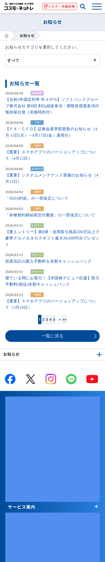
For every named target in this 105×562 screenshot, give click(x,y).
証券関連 (17, 468)
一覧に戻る (52, 336)
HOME (8, 35)
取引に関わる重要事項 (31, 479)
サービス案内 (21, 402)
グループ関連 (21, 457)
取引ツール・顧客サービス (35, 435)
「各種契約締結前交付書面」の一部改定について (50, 215)
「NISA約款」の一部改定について (36, 198)
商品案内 (17, 413)
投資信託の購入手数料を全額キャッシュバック (48, 261)
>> (65, 319)
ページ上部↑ (52, 513)
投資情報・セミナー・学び (35, 424)
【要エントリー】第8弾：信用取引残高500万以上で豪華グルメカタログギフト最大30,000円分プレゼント (52, 238)
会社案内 (17, 446)
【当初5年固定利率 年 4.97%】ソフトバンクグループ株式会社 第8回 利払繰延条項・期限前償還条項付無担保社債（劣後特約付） (52, 105)
